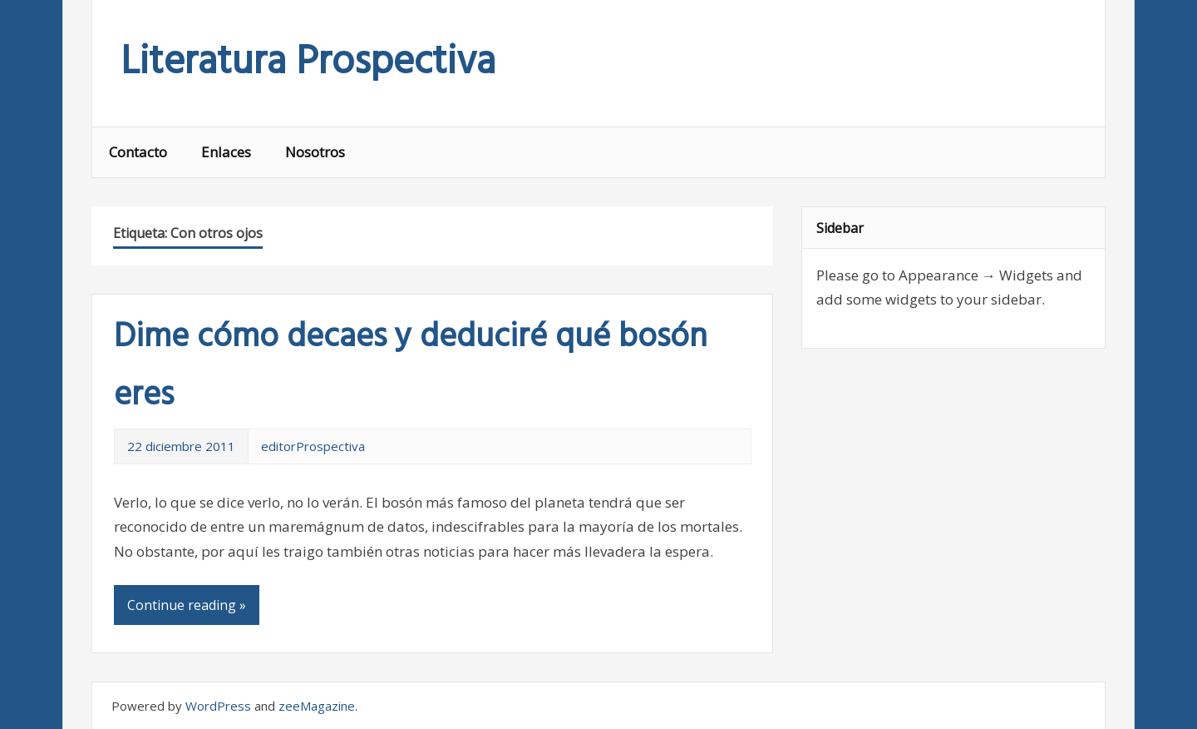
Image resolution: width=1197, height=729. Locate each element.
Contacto (138, 151)
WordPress (218, 705)
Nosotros (315, 151)
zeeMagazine (316, 705)
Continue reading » (186, 605)
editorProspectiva (313, 446)
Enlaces (226, 151)
